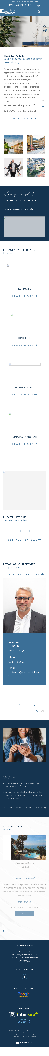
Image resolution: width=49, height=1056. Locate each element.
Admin (37, 1042)
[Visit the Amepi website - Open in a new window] (24, 1028)
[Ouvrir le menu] (45, 11)
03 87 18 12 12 (16, 661)
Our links (16, 1043)
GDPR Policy (25, 1043)
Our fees (11, 1042)
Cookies (33, 1043)
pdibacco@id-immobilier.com (24, 962)
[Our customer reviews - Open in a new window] (23, 1001)
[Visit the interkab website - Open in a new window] (27, 1021)
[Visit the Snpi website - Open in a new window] (12, 1021)
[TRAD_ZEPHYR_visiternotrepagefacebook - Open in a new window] (24, 983)
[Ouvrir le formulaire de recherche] (38, 11)
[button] (34, 704)
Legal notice (28, 1042)
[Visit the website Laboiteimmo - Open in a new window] (24, 1048)
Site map (19, 1042)
